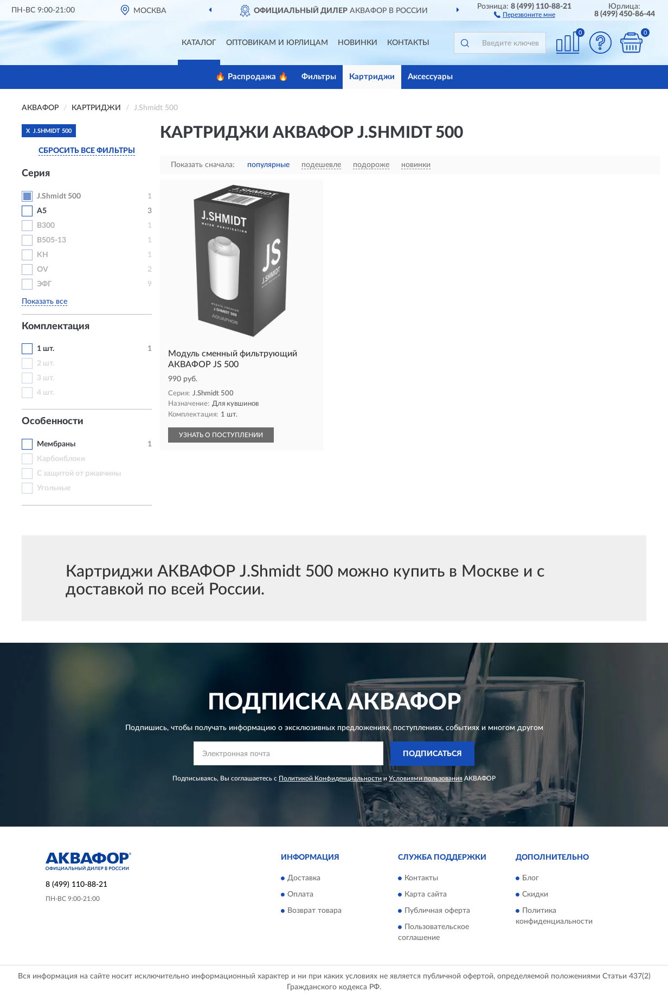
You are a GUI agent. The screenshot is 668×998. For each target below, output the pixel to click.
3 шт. (45, 378)
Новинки (357, 43)
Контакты (408, 43)
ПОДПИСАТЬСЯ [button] (432, 754)
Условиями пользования (426, 778)
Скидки (535, 895)
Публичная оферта (437, 911)
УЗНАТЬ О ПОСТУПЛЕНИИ (221, 435)
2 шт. (45, 363)
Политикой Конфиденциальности (330, 778)
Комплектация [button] (55, 326)
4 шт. (45, 392)
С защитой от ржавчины (79, 473)
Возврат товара (314, 911)
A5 (42, 211)
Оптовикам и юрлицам (277, 43)
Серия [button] (36, 173)
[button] (524, 14)
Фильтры (318, 77)
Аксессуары (430, 77)
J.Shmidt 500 (59, 196)
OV (42, 269)
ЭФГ (44, 284)
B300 (46, 225)
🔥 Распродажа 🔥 (251, 77)
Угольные (53, 488)
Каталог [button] (199, 43)
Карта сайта (425, 895)
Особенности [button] (53, 421)
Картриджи (372, 77)
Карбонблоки (61, 459)
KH (42, 255)
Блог (530, 878)
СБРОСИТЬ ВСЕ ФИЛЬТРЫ (86, 151)
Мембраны (56, 444)
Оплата (300, 895)
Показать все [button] (44, 301)
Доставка (303, 878)
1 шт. (45, 349)
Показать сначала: (203, 165)
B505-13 (51, 240)
